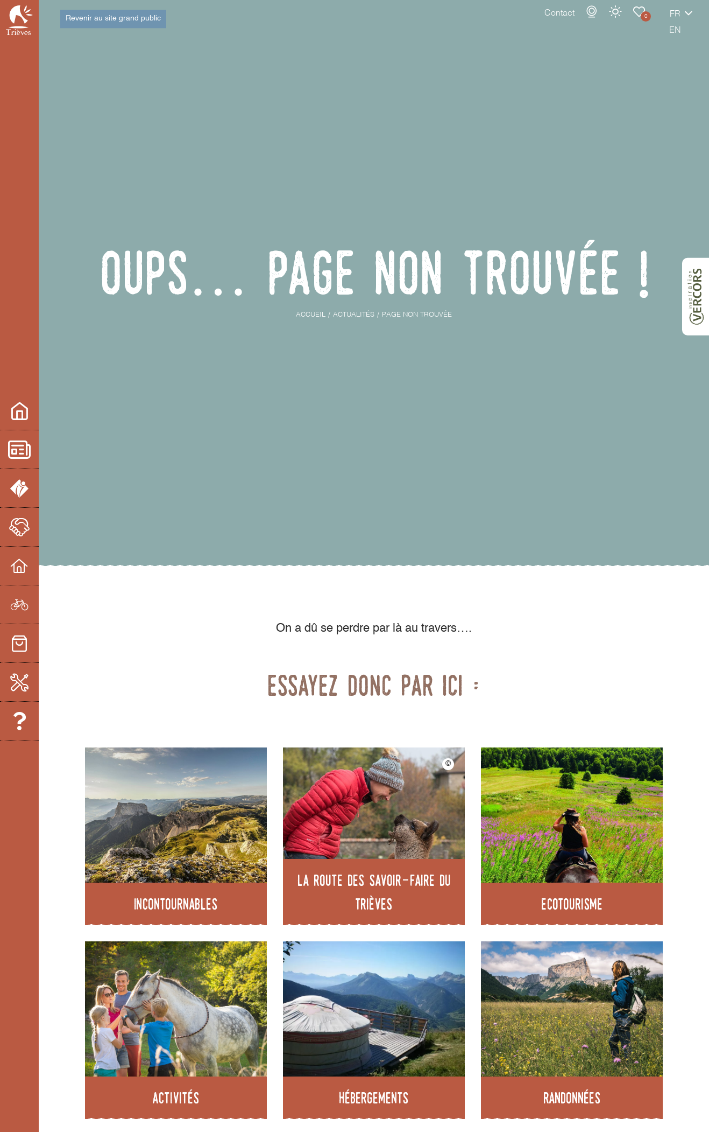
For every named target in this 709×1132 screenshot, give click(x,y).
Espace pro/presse (37, 410)
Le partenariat (37, 527)
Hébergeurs (37, 565)
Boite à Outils (37, 682)
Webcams (554, 22)
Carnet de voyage (601, 22)
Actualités (37, 449)
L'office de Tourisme (37, 488)
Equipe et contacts (37, 720)
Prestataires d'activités (37, 604)
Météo (578, 22)
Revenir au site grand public (113, 23)
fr (638, 25)
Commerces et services (37, 643)
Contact (522, 24)
